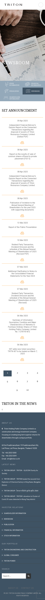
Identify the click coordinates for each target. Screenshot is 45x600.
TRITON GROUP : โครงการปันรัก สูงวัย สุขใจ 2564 (21, 490)
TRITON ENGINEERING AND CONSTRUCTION (20, 549)
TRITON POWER (9, 561)
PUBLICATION (9, 524)
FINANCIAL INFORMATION (13, 530)
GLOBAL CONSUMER (11, 555)
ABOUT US (13, 588)
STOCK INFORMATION (12, 535)
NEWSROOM (8, 519)
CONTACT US (27, 588)
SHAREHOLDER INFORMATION (15, 513)
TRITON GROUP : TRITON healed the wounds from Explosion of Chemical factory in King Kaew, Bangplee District (21, 482)
